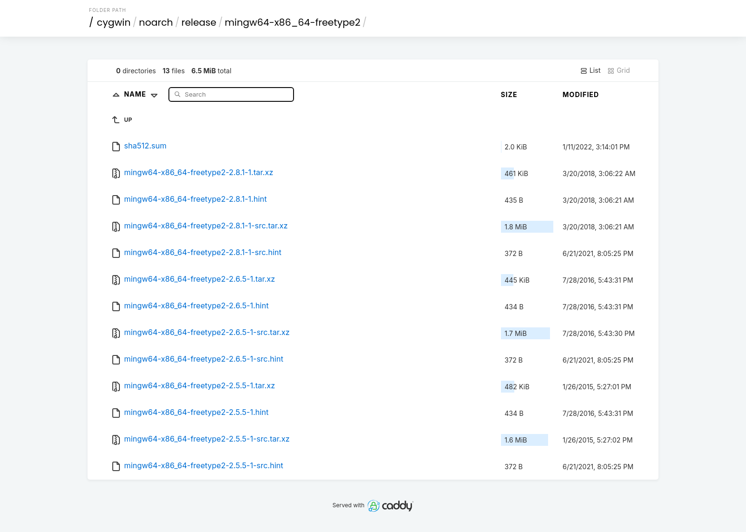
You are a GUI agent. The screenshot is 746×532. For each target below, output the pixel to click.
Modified (581, 94)
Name (143, 94)
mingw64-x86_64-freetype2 (292, 22)
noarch (156, 22)
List (590, 70)
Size (509, 94)
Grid (618, 70)
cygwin (114, 22)
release (198, 22)
